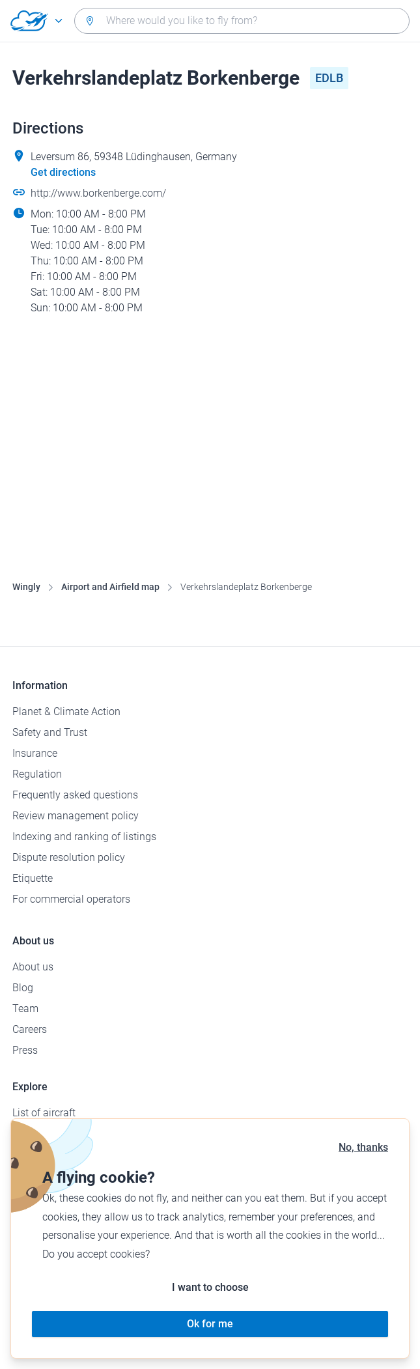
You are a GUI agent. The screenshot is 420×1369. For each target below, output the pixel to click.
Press (25, 1050)
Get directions (63, 172)
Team (25, 1008)
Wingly (26, 587)
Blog (22, 987)
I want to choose (210, 1287)
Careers (29, 1029)
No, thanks (363, 1147)
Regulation (37, 774)
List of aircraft (44, 1113)
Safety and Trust (49, 732)
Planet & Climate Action (66, 711)
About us (32, 967)
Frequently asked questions (75, 795)
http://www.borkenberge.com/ (98, 193)
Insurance (34, 753)
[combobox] (242, 21)
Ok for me (210, 1324)
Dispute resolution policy (68, 857)
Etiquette (32, 878)
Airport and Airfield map (110, 587)
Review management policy (75, 816)
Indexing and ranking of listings (84, 836)
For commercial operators (71, 899)
